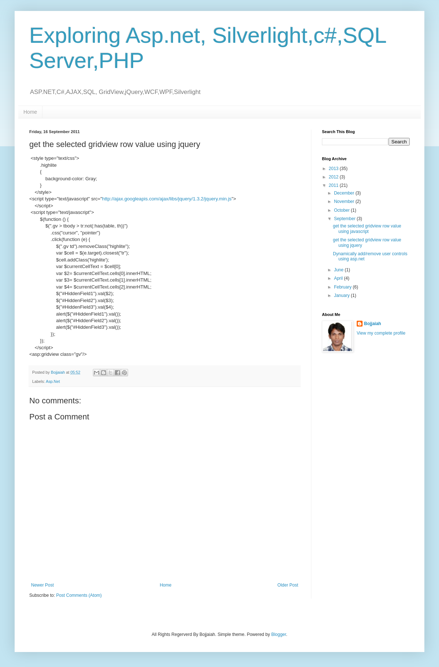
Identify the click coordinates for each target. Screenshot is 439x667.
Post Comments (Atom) (79, 595)
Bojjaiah (372, 323)
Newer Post (42, 585)
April (339, 278)
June (339, 269)
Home (30, 112)
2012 (334, 177)
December (345, 193)
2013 (334, 168)
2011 (334, 185)
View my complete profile (381, 333)
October (342, 210)
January (342, 295)
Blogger (278, 634)
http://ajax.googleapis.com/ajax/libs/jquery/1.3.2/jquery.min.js (167, 198)
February (343, 287)
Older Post (287, 585)
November (345, 201)
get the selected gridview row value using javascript (367, 228)
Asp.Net (53, 381)
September (345, 218)
